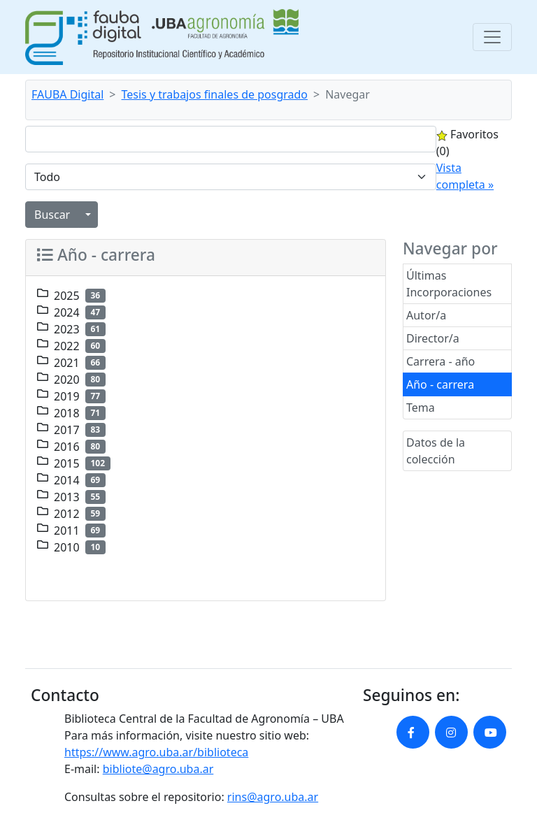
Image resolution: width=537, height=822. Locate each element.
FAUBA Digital (67, 94)
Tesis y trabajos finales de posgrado (215, 94)
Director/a (432, 338)
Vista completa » (465, 176)
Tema (420, 407)
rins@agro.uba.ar (272, 797)
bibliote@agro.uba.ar (158, 769)
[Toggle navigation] (492, 37)
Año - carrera (440, 384)
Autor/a (426, 315)
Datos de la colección (435, 451)
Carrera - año (440, 361)
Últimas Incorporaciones (449, 284)
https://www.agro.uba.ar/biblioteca (156, 752)
